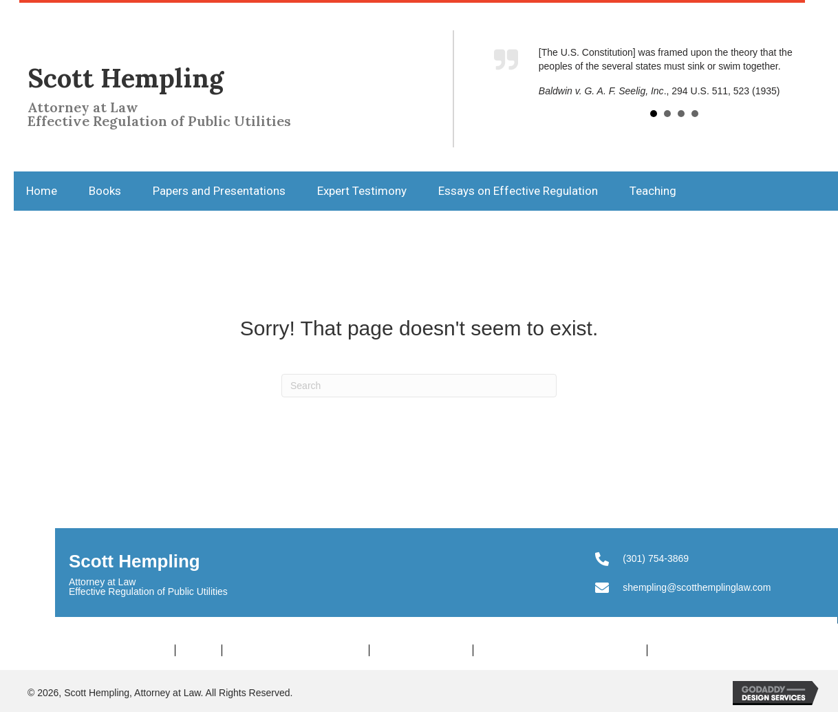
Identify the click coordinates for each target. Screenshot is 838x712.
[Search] (419, 385)
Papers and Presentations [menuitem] (295, 650)
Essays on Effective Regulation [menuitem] (560, 650)
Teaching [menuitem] (677, 650)
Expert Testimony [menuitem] (421, 650)
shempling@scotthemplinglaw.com (697, 587)
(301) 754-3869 (656, 558)
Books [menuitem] (198, 650)
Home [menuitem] (152, 650)
